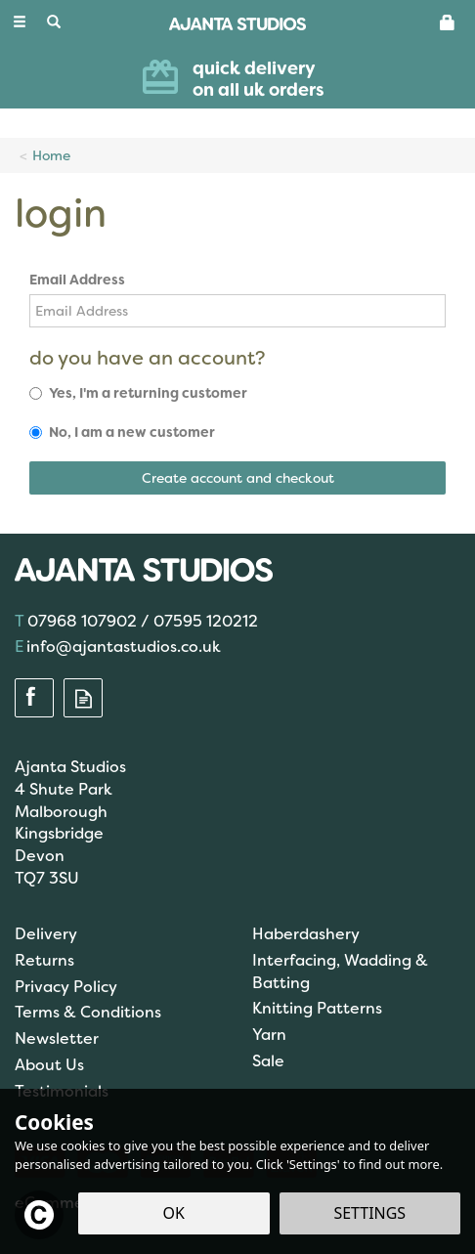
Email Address (77, 279)
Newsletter (57, 1038)
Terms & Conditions (88, 1012)
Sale (268, 1061)
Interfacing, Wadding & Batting (340, 971)
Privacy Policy (66, 986)
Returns (44, 960)
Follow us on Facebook (34, 698)
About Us (49, 1065)
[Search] (53, 22)
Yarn (269, 1034)
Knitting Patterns (317, 1008)
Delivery (46, 934)
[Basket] (447, 21)
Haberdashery (306, 934)
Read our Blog (83, 698)
